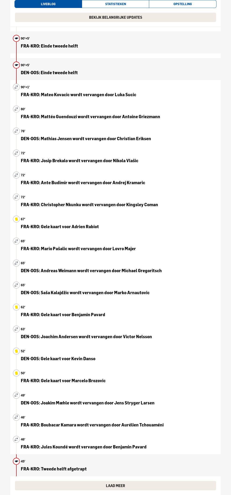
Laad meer (115, 485)
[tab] (48, 4)
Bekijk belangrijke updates (115, 17)
